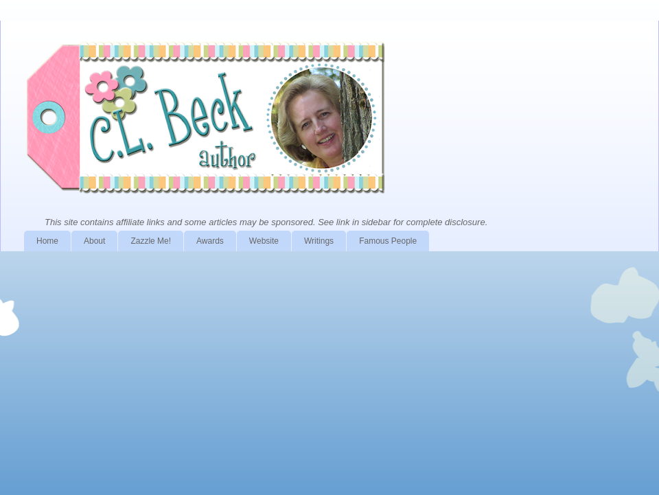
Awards (210, 241)
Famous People (388, 241)
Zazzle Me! (150, 241)
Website (264, 241)
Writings (319, 241)
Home (47, 241)
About (94, 241)
